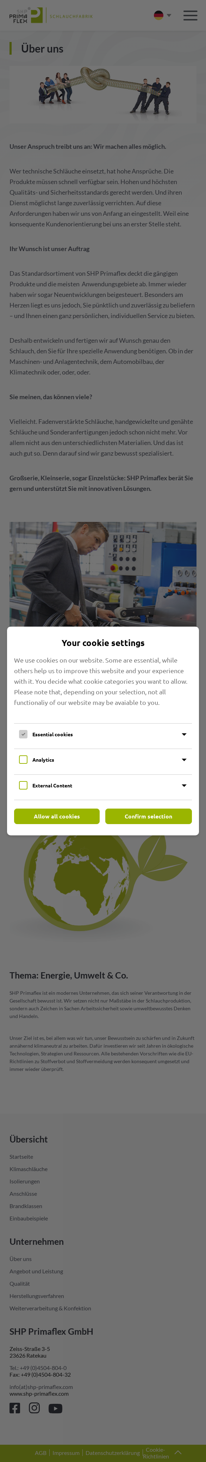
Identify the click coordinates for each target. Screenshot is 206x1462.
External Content (52, 785)
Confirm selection (148, 816)
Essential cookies (52, 734)
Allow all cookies (57, 816)
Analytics (43, 759)
